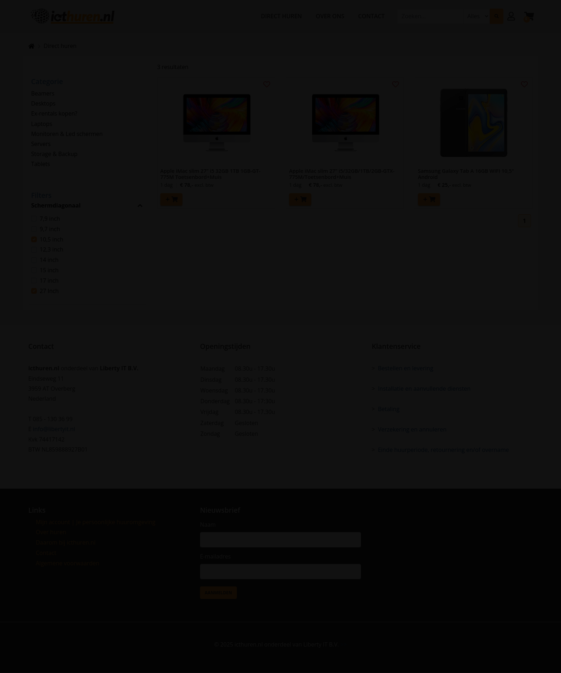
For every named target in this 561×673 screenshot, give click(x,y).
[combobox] (430, 17)
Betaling (389, 408)
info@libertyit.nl (54, 429)
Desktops (43, 104)
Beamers (43, 93)
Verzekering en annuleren (412, 429)
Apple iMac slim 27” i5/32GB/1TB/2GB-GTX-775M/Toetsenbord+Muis (342, 174)
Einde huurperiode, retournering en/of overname (443, 449)
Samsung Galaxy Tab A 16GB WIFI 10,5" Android (466, 174)
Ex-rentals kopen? (54, 114)
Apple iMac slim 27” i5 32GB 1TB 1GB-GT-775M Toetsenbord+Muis (210, 174)
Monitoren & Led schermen (67, 135)
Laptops (42, 124)
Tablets (40, 166)
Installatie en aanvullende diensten (424, 387)
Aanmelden (218, 593)
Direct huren (61, 46)
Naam (208, 524)
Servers (41, 145)
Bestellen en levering (405, 367)
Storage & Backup (54, 155)
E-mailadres (215, 556)
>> (345, 644)
